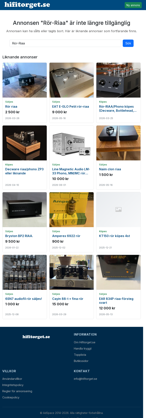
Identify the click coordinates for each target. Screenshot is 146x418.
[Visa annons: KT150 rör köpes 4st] (118, 222)
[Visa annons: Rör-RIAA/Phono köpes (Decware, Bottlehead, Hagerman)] (118, 92)
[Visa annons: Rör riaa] (24, 92)
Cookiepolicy (10, 397)
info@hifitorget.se (85, 378)
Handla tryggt (83, 348)
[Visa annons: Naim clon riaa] (118, 157)
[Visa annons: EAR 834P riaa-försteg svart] (118, 287)
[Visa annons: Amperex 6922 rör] (71, 222)
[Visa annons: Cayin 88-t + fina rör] (71, 287)
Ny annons (133, 5)
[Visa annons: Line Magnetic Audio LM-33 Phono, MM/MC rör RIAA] (71, 157)
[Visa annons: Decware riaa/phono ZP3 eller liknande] (24, 157)
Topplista (80, 354)
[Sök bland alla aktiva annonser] (65, 43)
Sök (128, 43)
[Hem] (35, 337)
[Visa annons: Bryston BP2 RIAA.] (24, 222)
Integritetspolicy (12, 385)
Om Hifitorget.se (84, 342)
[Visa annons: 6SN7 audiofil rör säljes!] (24, 287)
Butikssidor (81, 361)
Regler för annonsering (17, 391)
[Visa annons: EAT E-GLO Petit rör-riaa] (71, 92)
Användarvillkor (12, 378)
